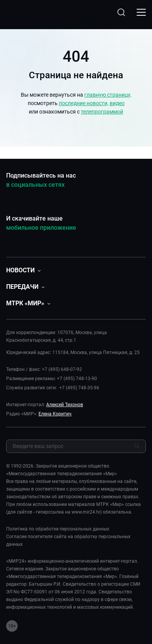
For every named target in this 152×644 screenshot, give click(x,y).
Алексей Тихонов (64, 404)
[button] (23, 270)
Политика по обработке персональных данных (57, 529)
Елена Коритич (55, 414)
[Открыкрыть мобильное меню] (141, 12)
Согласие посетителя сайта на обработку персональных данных (68, 540)
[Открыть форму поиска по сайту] (121, 12)
